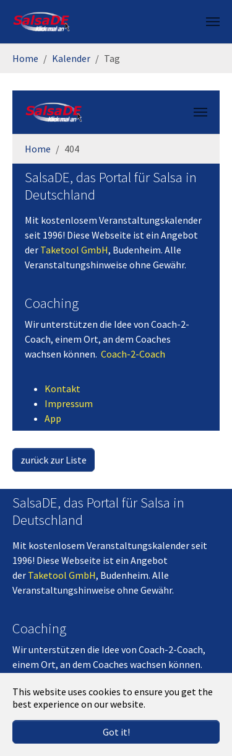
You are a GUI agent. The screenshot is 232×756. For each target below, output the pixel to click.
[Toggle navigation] (213, 21)
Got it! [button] (116, 732)
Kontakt (62, 388)
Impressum (69, 403)
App (53, 418)
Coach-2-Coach (133, 354)
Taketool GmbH (74, 250)
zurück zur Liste (53, 460)
